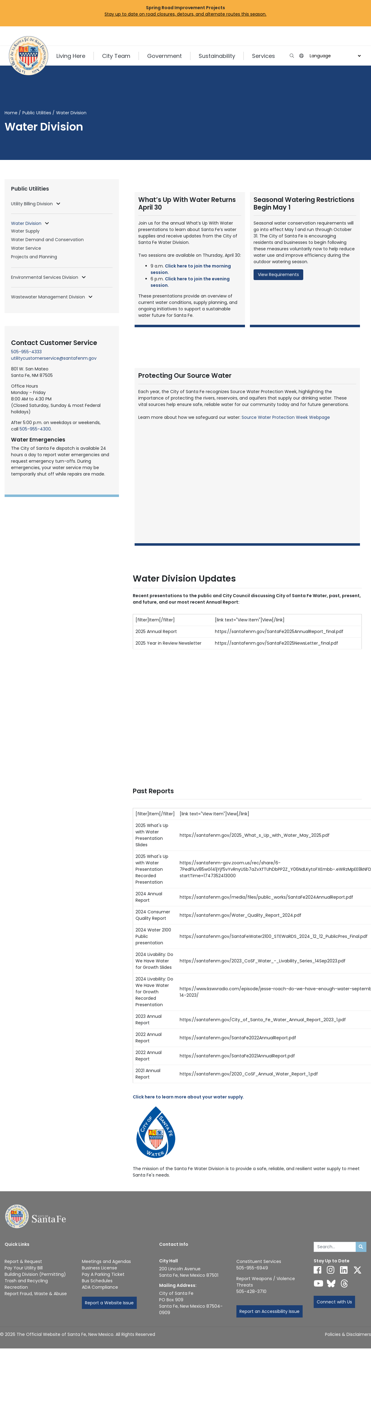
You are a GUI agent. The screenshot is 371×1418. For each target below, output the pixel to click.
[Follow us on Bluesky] (331, 1283)
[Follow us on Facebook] (317, 1270)
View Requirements (278, 274)
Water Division (27, 223)
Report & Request (23, 1261)
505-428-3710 (251, 1291)
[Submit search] (361, 1247)
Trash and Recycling (26, 1281)
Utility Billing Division (32, 204)
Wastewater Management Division (48, 297)
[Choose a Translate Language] (334, 56)
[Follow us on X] (357, 1270)
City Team (116, 56)
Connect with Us (334, 1302)
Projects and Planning (34, 257)
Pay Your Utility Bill (24, 1268)
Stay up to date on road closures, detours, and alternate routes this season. (185, 14)
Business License (99, 1268)
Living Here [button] (70, 56)
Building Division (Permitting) (35, 1274)
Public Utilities (36, 113)
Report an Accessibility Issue (269, 1311)
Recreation (16, 1287)
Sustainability (217, 56)
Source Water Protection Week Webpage (286, 417)
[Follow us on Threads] (344, 1283)
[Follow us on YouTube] (318, 1283)
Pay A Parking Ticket (103, 1274)
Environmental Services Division (45, 277)
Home (11, 113)
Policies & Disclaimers (348, 1334)
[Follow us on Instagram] (331, 1270)
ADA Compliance (100, 1287)
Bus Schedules (97, 1281)
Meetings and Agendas (106, 1261)
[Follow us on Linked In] (344, 1270)
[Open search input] (291, 56)
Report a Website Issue (109, 1303)
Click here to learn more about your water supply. (188, 1097)
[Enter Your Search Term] (335, 1247)
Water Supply (25, 231)
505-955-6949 (252, 1268)
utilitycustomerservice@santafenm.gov (54, 358)
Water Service (26, 248)
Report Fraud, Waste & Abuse (36, 1294)
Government (164, 56)
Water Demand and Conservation (47, 240)
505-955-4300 (35, 429)
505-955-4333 (26, 352)
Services (263, 56)
